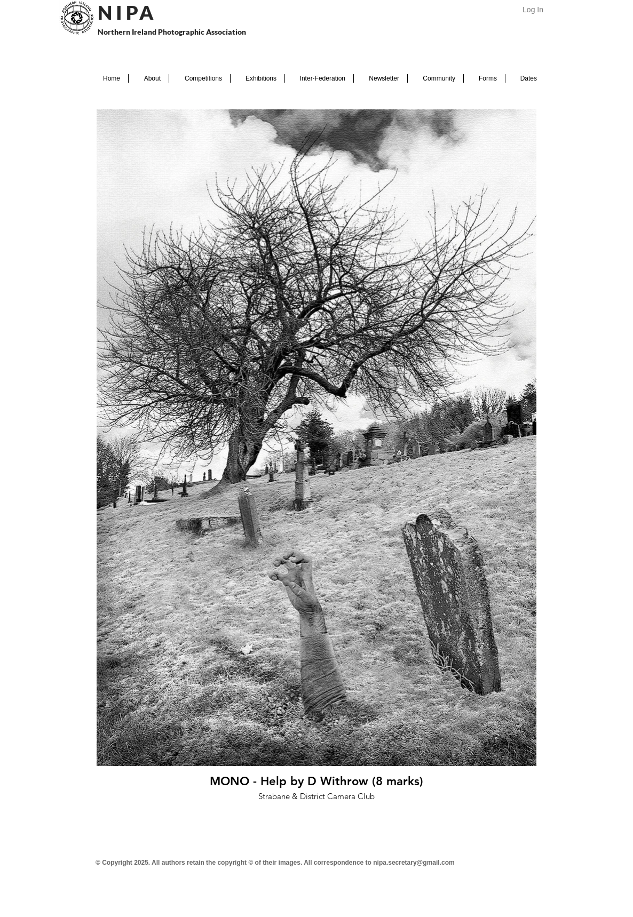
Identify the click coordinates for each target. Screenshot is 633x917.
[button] (149, 78)
